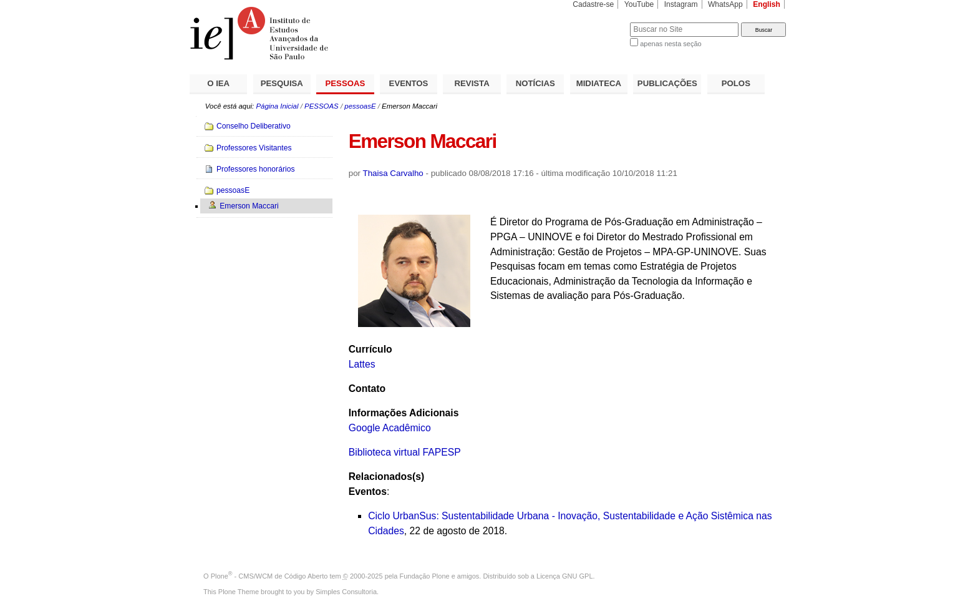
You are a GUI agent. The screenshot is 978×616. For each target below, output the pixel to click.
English (766, 4)
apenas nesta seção (670, 43)
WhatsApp (725, 4)
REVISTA (472, 83)
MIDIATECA (598, 83)
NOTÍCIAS (535, 83)
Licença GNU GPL (564, 576)
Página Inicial (277, 106)
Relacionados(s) (386, 476)
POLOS (736, 83)
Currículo (370, 349)
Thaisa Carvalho (393, 173)
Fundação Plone (425, 576)
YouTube (639, 4)
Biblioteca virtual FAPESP (405, 452)
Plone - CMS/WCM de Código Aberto (269, 576)
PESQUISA (282, 83)
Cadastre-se (593, 4)
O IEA (218, 83)
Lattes (362, 364)
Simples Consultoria (346, 591)
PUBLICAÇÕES (667, 83)
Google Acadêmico (390, 428)
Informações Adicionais (404, 413)
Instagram (681, 4)
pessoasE (359, 106)
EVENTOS (408, 83)
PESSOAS (346, 83)
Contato (367, 388)
